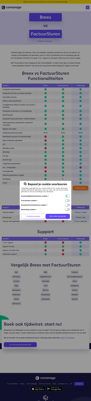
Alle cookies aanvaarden (58, 216)
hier (47, 190)
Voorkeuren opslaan (33, 216)
